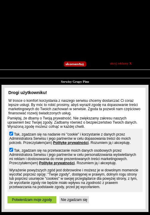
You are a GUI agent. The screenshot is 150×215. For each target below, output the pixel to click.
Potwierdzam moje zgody (32, 200)
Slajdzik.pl (44, 82)
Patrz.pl (74, 82)
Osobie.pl (139, 82)
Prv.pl (12, 82)
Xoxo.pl (122, 82)
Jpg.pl (60, 82)
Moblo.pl (106, 82)
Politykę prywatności (71, 143)
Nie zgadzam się (74, 200)
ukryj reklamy (121, 63)
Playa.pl (89, 82)
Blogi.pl (26, 82)
